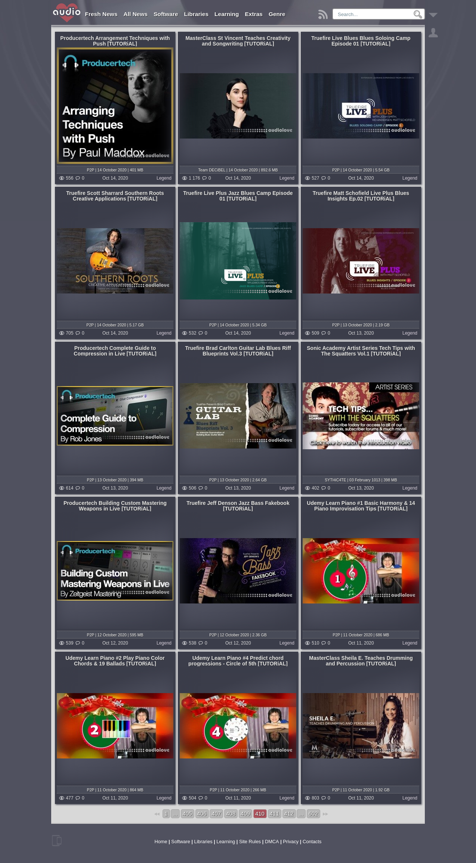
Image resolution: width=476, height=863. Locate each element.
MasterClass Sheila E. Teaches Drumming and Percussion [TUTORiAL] (361, 661)
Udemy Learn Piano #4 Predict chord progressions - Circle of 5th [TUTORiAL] (238, 661)
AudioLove (67, 12)
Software (166, 14)
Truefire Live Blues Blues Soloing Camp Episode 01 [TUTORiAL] (360, 41)
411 (274, 813)
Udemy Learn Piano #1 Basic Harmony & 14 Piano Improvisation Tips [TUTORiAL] (361, 506)
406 (202, 813)
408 (230, 813)
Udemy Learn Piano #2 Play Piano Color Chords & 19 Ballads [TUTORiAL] (114, 661)
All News (136, 14)
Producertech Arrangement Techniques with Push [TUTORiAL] (115, 41)
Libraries (196, 14)
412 (289, 813)
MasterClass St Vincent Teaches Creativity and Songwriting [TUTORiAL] (237, 41)
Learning (226, 14)
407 (216, 813)
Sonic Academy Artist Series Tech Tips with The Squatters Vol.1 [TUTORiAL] (361, 351)
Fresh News (101, 14)
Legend (164, 178)
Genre (277, 14)
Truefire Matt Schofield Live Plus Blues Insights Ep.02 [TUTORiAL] (361, 196)
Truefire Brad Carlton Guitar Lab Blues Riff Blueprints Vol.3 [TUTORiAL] (238, 351)
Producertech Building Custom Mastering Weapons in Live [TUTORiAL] (115, 506)
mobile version (56, 840)
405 (187, 813)
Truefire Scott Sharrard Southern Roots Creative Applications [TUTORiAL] (115, 196)
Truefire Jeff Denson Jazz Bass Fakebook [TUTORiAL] (237, 506)
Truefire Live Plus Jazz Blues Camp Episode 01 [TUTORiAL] (238, 196)
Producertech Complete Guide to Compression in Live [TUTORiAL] (115, 351)
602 (313, 813)
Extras (254, 14)
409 (245, 813)
